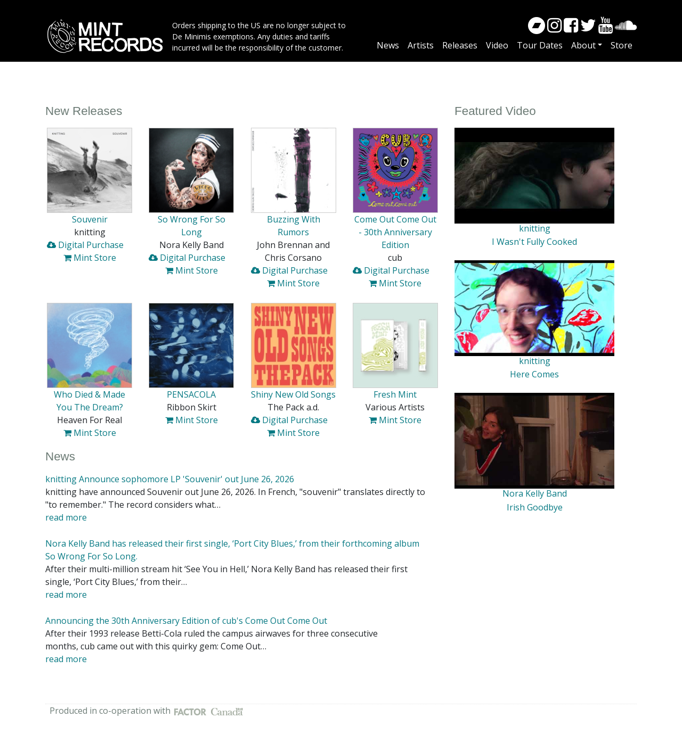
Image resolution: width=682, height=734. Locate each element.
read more (66, 517)
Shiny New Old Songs (293, 394)
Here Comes (534, 374)
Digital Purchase (85, 245)
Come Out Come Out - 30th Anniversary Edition (395, 232)
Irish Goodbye (535, 507)
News (388, 45)
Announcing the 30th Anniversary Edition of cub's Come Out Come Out (186, 620)
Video (497, 45)
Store (621, 45)
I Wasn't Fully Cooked (534, 242)
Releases (459, 45)
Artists (421, 45)
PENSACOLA (191, 394)
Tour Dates (540, 45)
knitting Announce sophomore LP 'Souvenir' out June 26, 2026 (169, 479)
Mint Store (89, 257)
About (583, 45)
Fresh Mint (395, 394)
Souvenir (90, 219)
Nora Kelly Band (534, 493)
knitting (534, 228)
